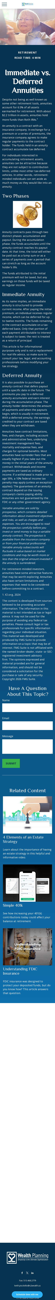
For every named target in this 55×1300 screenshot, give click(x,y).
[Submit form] (11, 763)
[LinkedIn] (32, 1273)
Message (7, 736)
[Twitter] (27, 1273)
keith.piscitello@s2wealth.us (27, 1285)
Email (5, 718)
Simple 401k (13, 905)
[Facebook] (22, 1273)
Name (6, 700)
